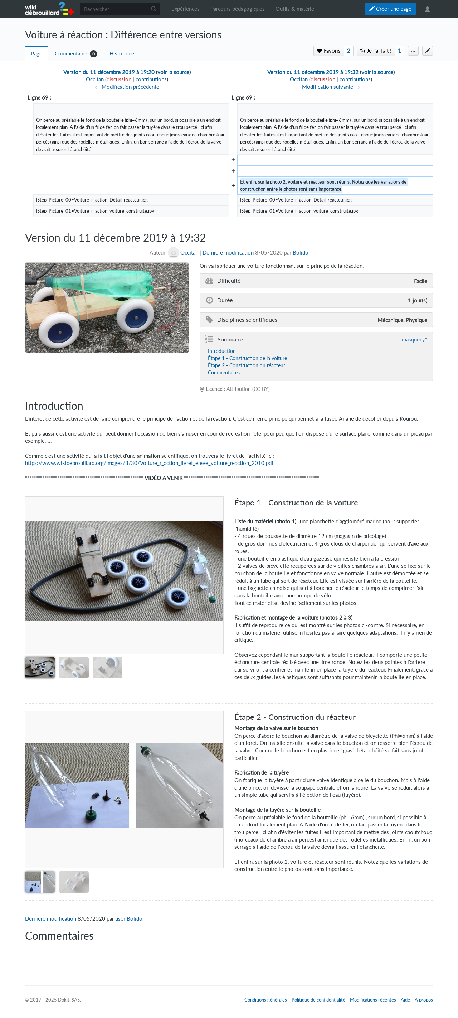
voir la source (173, 72)
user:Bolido (128, 919)
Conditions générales (265, 1000)
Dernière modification (228, 252)
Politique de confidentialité (318, 1000)
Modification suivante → (331, 87)
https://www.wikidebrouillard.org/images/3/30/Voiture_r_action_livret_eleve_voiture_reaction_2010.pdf (149, 463)
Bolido (300, 252)
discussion (119, 79)
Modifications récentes (373, 1000)
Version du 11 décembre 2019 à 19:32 (313, 72)
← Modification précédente (127, 87)
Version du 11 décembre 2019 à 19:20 (109, 72)
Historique (121, 53)
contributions (151, 79)
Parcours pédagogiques (237, 9)
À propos (424, 1000)
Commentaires (72, 53)
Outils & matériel (296, 9)
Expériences (185, 9)
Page (36, 53)
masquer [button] (412, 339)
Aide (405, 1000)
